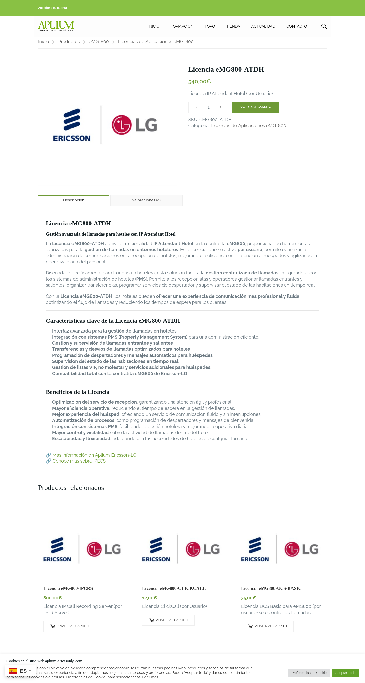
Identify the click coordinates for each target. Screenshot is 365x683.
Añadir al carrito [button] (73, 629)
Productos (69, 44)
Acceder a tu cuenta (52, 8)
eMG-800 (99, 44)
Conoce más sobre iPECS (79, 464)
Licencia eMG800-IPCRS (68, 591)
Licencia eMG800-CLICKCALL (174, 591)
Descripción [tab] (73, 203)
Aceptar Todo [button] (345, 673)
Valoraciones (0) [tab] (146, 203)
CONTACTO (296, 27)
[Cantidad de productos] (208, 110)
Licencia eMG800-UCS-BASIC (271, 591)
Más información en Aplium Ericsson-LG (95, 458)
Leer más (150, 677)
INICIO (153, 27)
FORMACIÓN (182, 27)
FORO (210, 27)
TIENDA (233, 27)
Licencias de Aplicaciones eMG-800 (156, 44)
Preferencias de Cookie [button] (309, 673)
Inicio (43, 44)
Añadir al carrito (255, 110)
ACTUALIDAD (263, 27)
